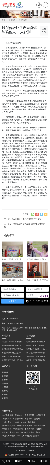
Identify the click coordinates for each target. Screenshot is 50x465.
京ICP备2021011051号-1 (25, 451)
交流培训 (5, 387)
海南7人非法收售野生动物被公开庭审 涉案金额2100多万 (13, 356)
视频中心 (5, 391)
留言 (18, 461)
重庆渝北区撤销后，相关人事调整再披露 (37, 349)
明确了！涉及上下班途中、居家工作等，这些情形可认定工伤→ (37, 345)
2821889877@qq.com (15, 323)
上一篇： (24, 225)
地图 (43, 461)
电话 (6, 461)
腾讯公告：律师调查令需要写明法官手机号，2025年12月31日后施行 (37, 353)
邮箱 (31, 461)
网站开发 (35, 455)
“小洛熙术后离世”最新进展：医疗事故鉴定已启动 (37, 342)
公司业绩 (5, 383)
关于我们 (5, 376)
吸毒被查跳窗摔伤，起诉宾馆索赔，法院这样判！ (13, 353)
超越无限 (42, 455)
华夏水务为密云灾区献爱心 (36, 360)
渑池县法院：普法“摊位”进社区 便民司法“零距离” (37, 356)
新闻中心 (5, 394)
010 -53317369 (39, 301)
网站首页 (5, 372)
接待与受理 (23, 20)
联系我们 (5, 398)
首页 (3, 20)
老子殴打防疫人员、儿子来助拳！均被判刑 (13, 360)
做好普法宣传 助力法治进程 (12, 342)
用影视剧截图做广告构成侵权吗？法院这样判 (13, 345)
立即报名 (12, 301)
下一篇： (22, 219)
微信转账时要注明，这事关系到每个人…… (13, 349)
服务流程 (12, 20)
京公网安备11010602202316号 (17, 455)
